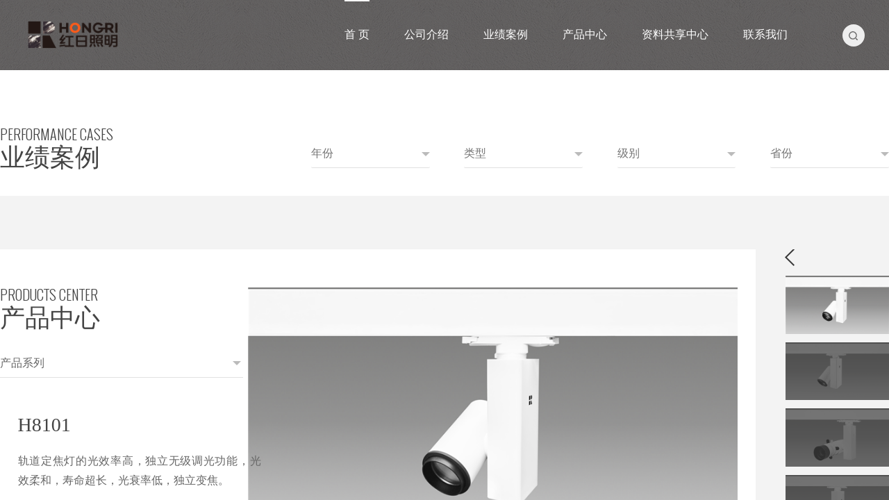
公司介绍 (426, 34)
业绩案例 (505, 34)
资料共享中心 (675, 34)
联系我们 (765, 34)
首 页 (356, 34)
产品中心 (585, 34)
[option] (410, 284)
